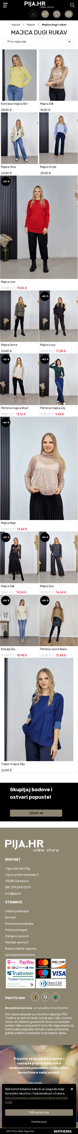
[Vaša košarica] (69, 14)
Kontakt (10, 917)
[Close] (39, 1112)
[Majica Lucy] (74, 350)
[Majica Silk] (35, 591)
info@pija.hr (13, 893)
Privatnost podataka (19, 924)
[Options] (39, 1122)
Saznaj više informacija (25, 803)
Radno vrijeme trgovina (20, 948)
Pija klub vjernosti (16, 942)
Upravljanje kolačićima (20, 955)
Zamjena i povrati (17, 936)
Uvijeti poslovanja (17, 911)
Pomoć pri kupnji (16, 930)
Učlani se (36, 813)
